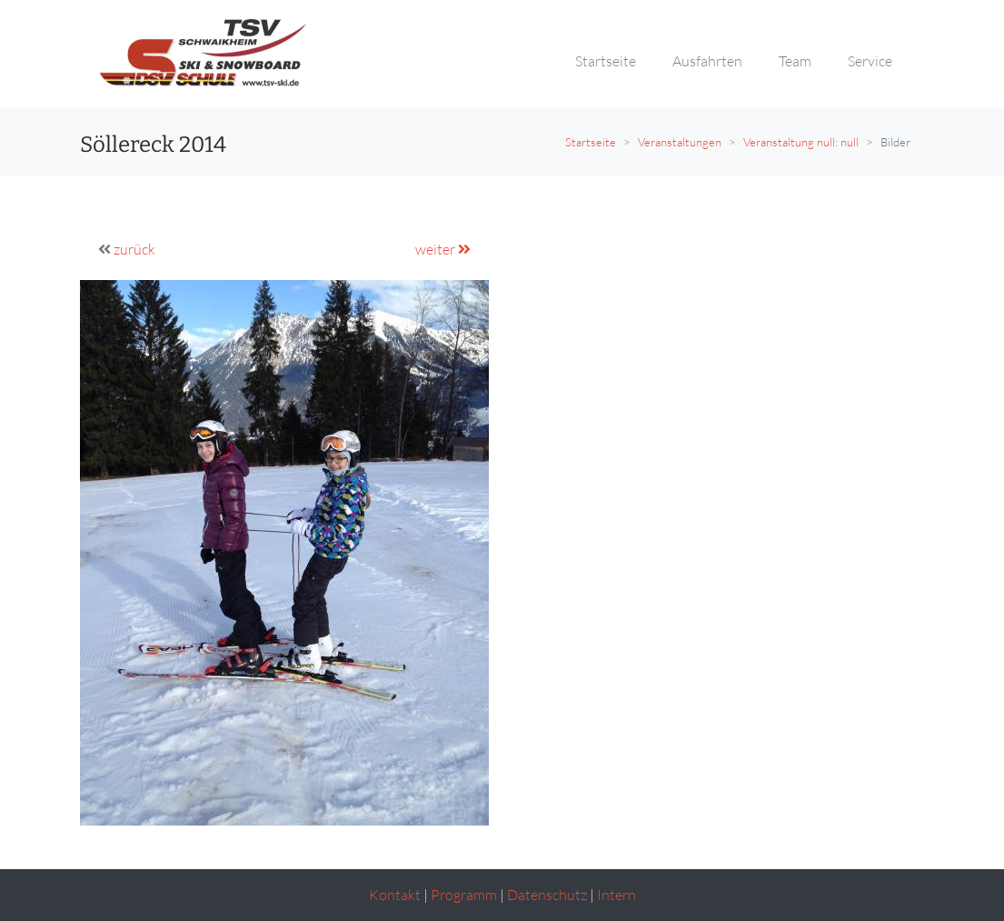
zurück (134, 249)
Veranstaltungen (679, 142)
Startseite (590, 142)
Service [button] (870, 61)
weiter (443, 249)
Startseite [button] (605, 61)
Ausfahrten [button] (707, 61)
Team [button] (795, 61)
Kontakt (395, 895)
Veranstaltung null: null (801, 142)
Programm (464, 895)
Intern (616, 895)
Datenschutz (547, 895)
